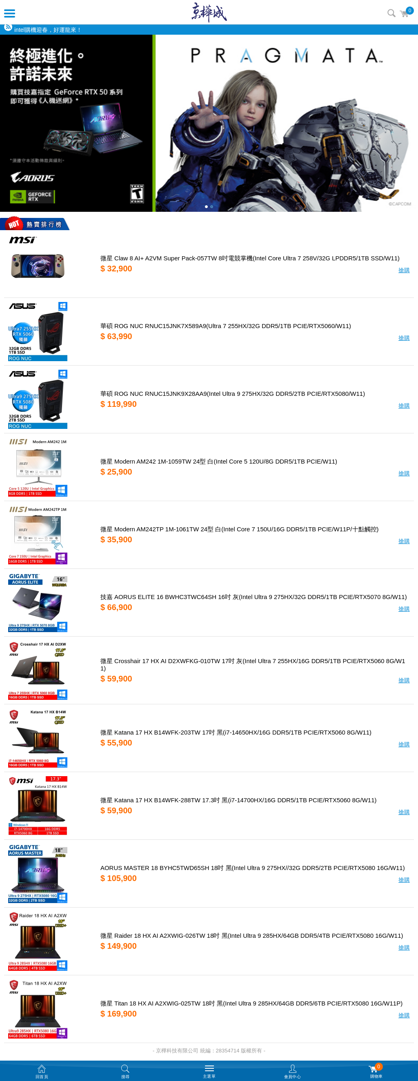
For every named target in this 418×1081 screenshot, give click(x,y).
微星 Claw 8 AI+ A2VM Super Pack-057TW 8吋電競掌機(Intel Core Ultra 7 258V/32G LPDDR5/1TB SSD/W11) (250, 258)
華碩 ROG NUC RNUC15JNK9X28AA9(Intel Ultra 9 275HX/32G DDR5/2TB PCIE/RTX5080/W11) (232, 393)
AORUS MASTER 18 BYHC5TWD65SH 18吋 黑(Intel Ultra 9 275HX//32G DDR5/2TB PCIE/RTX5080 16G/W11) (252, 867)
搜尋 (391, 13)
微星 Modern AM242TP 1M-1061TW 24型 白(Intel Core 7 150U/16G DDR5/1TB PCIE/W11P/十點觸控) (239, 529)
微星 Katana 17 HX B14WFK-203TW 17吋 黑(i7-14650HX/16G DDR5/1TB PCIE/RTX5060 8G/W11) (235, 732)
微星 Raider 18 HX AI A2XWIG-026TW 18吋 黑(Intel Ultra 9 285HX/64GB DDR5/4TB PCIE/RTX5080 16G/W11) (251, 935)
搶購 (404, 270)
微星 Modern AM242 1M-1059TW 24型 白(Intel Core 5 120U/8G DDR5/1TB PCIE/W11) (218, 461)
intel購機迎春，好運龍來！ (48, 30)
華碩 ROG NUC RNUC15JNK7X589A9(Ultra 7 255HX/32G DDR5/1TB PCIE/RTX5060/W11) (225, 325)
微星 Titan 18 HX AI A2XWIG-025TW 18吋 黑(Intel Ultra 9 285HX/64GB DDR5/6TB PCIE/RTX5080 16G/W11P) (251, 1003)
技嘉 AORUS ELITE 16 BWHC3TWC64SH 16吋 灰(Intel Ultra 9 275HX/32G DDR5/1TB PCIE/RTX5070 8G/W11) (253, 596)
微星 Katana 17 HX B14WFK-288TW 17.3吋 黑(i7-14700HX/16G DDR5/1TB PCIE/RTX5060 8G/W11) (238, 800)
